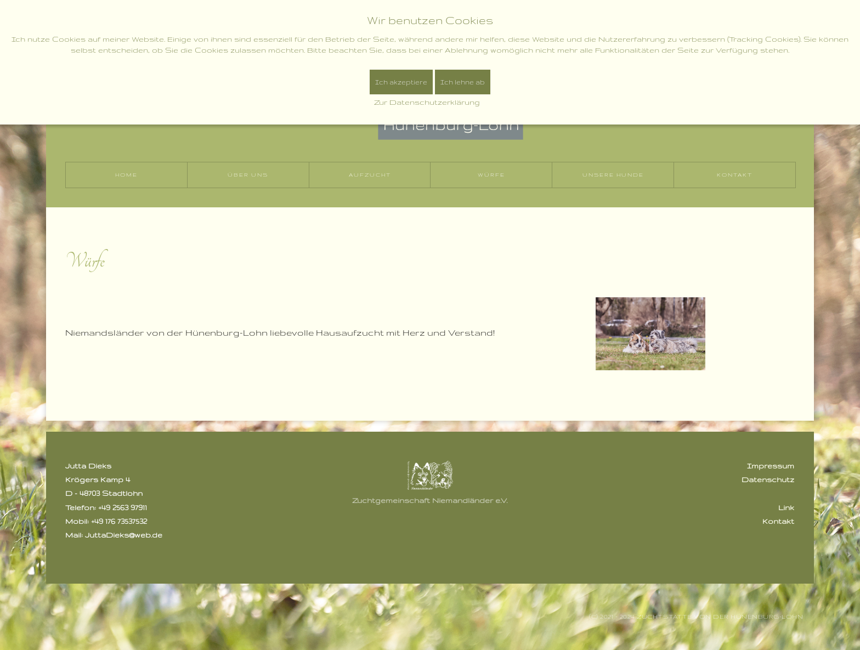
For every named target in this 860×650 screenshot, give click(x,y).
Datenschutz (768, 479)
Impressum (770, 465)
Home (126, 175)
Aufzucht (370, 175)
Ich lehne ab (462, 82)
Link (786, 507)
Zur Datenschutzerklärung (427, 102)
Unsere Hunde (613, 175)
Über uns (248, 175)
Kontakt (734, 175)
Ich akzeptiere (401, 82)
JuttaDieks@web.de (123, 534)
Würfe (491, 175)
